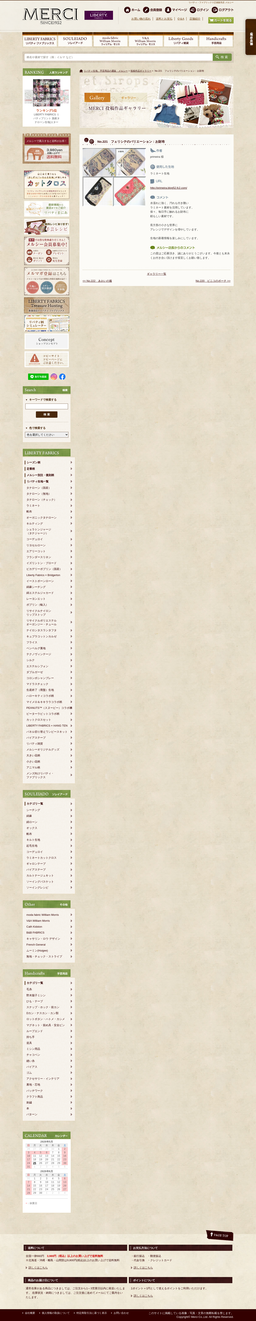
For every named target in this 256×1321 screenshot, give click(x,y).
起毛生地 (31, 845)
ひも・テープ (34, 1001)
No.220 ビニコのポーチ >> (213, 280)
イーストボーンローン (40, 581)
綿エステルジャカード (40, 592)
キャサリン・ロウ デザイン (43, 938)
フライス (31, 642)
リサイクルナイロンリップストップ (38, 612)
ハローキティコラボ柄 (40, 695)
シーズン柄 (33, 462)
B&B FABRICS (35, 932)
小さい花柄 (33, 761)
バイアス (31, 1066)
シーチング (33, 810)
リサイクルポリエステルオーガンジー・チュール (41, 622)
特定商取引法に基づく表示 (91, 1312)
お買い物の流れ (141, 18)
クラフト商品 (34, 1096)
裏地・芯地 (33, 1084)
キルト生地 (33, 839)
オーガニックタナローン (41, 517)
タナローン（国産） (38, 487)
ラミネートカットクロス (41, 857)
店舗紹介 (194, 18)
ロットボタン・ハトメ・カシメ (45, 1019)
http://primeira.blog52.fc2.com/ (168, 187)
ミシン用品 (33, 1048)
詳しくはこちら (38, 1267)
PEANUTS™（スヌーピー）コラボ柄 (49, 707)
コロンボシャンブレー (40, 678)
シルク (30, 660)
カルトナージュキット (40, 875)
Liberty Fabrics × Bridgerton (43, 575)
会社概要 (30, 1312)
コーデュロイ (34, 539)
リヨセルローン (36, 545)
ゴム (29, 1072)
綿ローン (31, 822)
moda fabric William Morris (42, 914)
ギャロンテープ (36, 863)
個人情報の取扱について (56, 1312)
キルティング (34, 523)
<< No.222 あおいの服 (97, 280)
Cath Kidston (34, 926)
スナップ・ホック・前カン (42, 1007)
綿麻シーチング (36, 587)
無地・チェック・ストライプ (44, 956)
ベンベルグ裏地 (36, 648)
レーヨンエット (36, 598)
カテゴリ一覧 (35, 803)
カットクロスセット (38, 719)
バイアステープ (36, 737)
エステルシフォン (37, 666)
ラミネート (33, 505)
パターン (31, 1114)
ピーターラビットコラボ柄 (42, 713)
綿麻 (29, 815)
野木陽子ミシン (36, 995)
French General (35, 944)
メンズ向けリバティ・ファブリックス (40, 775)
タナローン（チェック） (41, 499)
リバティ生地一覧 (38, 481)
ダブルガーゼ (34, 672)
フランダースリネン (38, 557)
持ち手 (30, 1037)
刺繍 (29, 1102)
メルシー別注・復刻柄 (40, 475)
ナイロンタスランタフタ (41, 630)
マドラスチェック (37, 684)
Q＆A (180, 18)
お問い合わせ (121, 1312)
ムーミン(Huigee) (37, 950)
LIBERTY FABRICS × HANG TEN (47, 725)
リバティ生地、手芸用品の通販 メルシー (106, 71)
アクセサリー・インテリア (42, 1078)
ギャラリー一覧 (156, 273)
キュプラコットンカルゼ (41, 636)
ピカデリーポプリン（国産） (44, 569)
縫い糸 (30, 1060)
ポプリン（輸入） (37, 604)
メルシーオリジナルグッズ (42, 749)
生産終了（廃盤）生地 (40, 689)
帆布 (29, 511)
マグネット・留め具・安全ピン (45, 1025)
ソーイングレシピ (37, 887)
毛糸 (29, 989)
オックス (31, 828)
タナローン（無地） (38, 493)
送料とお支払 (164, 18)
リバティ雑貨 (34, 743)
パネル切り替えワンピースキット (47, 731)
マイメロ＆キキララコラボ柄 (44, 702)
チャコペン (33, 1054)
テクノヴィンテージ (38, 654)
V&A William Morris (38, 920)
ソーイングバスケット (40, 881)
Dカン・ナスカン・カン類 (42, 1013)
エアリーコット (36, 551)
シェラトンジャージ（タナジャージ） (38, 531)
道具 (29, 1042)
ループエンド (34, 1031)
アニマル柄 (33, 767)
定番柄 (31, 468)
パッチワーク (34, 1090)
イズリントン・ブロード (41, 563)
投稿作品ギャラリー (141, 71)
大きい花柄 (33, 755)
